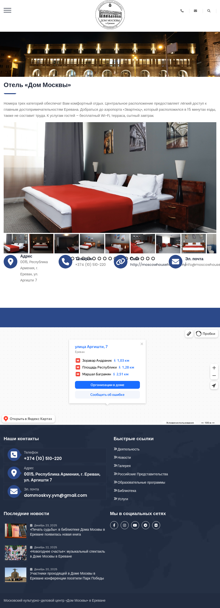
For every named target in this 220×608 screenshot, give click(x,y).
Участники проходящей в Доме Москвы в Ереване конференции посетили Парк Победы (67, 576)
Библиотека (127, 490)
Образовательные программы (141, 482)
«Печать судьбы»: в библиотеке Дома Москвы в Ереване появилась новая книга (67, 532)
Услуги (123, 499)
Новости (124, 457)
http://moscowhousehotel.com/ (158, 264)
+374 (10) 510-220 (43, 458)
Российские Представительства (143, 474)
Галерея (124, 465)
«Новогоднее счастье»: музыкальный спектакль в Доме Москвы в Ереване (67, 554)
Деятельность (129, 449)
